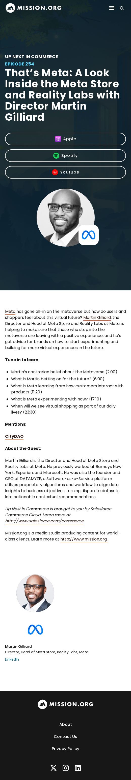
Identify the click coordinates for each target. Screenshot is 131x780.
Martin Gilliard (97, 317)
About (65, 724)
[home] (33, 8)
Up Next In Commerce (31, 56)
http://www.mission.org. (84, 539)
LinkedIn (12, 659)
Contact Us (65, 736)
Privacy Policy (65, 749)
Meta (10, 311)
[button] (112, 8)
